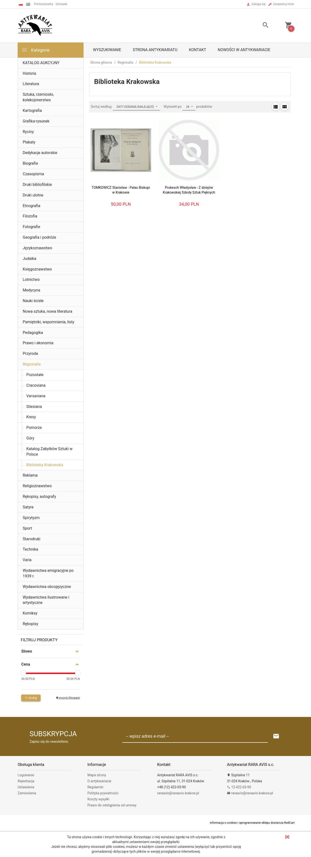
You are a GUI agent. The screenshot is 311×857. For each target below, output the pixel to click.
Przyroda (30, 353)
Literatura (31, 83)
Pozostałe (34, 374)
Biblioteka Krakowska (44, 465)
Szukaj (31, 698)
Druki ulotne (33, 195)
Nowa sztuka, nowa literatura (47, 311)
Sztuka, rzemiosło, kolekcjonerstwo (38, 97)
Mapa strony (96, 775)
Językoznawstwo (37, 248)
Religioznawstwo (37, 486)
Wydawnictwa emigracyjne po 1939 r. (48, 573)
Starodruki (31, 539)
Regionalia (32, 364)
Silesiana (34, 406)
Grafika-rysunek (36, 121)
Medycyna (31, 290)
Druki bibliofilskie (37, 184)
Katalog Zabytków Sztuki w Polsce (49, 451)
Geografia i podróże (39, 237)
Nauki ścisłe (33, 300)
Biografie (30, 163)
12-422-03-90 (239, 787)
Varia (27, 560)
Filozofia (30, 216)
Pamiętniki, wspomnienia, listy (48, 322)
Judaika (29, 258)
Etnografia (31, 205)
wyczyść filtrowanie (68, 697)
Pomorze (34, 427)
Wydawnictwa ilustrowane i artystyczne (46, 600)
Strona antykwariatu (155, 49)
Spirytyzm (31, 517)
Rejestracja (26, 781)
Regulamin (95, 787)
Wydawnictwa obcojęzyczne (47, 586)
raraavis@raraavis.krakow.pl (178, 793)
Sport (27, 528)
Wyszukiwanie (107, 49)
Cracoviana (36, 385)
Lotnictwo (31, 279)
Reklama (30, 475)
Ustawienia (26, 787)
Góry (30, 438)
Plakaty (29, 142)
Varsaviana (35, 396)
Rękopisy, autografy (39, 496)
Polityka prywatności (103, 793)
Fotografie (31, 226)
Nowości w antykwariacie (244, 49)
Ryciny (28, 131)
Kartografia (32, 110)
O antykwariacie (99, 781)
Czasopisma (33, 174)
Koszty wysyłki (98, 799)
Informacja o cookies (223, 822)
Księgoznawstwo (37, 269)
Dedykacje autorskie (40, 152)
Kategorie (35, 50)
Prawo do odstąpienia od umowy (111, 805)
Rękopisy (30, 623)
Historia (29, 73)
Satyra (28, 507)
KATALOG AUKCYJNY (41, 63)
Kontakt (197, 49)
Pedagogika (33, 332)
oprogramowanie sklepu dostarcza (261, 822)
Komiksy (30, 613)
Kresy (31, 417)
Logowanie (26, 775)
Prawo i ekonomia (38, 343)
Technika (30, 549)
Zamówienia (27, 793)
